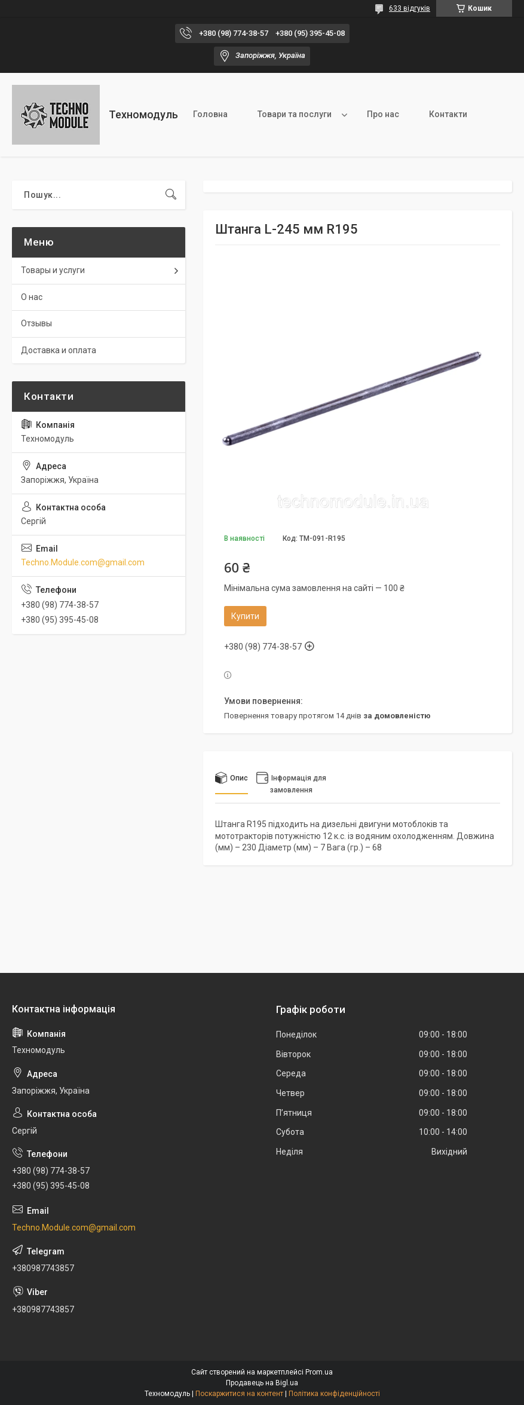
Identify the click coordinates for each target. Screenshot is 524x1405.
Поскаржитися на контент (239, 1393)
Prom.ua (319, 1372)
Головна (210, 114)
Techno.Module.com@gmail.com (83, 562)
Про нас (383, 114)
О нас (31, 297)
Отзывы (36, 323)
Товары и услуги (53, 270)
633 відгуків (409, 8)
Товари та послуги (295, 114)
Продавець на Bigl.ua (262, 1383)
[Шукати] (171, 194)
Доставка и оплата (58, 350)
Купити (245, 616)
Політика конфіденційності (334, 1393)
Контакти (448, 114)
